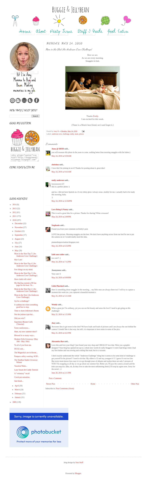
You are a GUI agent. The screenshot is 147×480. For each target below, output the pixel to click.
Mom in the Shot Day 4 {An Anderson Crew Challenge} (25, 265)
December (19, 223)
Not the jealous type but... (24, 314)
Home (93, 384)
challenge (66, 134)
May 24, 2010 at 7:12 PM (61, 262)
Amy (54, 323)
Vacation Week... (20, 366)
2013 (15, 209)
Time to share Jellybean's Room (26, 311)
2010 (15, 220)
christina (55, 165)
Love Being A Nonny (60, 209)
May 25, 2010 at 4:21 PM (61, 333)
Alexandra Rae (58, 341)
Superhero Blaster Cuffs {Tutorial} (23, 323)
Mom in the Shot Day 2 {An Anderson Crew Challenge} (25, 290)
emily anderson (58, 180)
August (18, 239)
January (18, 397)
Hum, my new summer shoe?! (25, 332)
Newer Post (50, 384)
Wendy (54, 305)
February (18, 394)
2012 (15, 212)
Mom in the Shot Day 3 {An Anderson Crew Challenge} (25, 274)
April (17, 386)
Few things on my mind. (23, 270)
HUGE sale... (19, 349)
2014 (15, 205)
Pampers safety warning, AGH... (26, 356)
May (17, 251)
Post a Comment (55, 378)
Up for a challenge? (21, 301)
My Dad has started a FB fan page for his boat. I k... (25, 284)
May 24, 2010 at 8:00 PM (61, 278)
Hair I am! (18, 260)
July (16, 243)
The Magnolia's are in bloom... (26, 353)
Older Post (135, 384)
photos (81, 134)
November (19, 227)
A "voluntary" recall (22, 373)
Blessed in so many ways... (24, 335)
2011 (15, 216)
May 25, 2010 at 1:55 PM (61, 314)
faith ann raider (58, 255)
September (19, 235)
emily (72, 134)
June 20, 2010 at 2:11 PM (61, 373)
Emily (95, 116)
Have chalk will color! (22, 279)
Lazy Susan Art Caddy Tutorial (26, 370)
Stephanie (56, 225)
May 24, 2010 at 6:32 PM (61, 246)
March (17, 390)
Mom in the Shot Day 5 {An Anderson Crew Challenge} (25, 255)
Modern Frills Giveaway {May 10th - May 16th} (26, 340)
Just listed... (18, 381)
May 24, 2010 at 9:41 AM (61, 172)
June (17, 247)
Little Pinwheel (58, 286)
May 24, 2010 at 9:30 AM (61, 156)
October (18, 231)
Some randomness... (22, 328)
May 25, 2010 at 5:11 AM (61, 296)
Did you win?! (19, 318)
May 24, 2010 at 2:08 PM (61, 217)
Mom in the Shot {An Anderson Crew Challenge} (26, 296)
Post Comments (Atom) (65, 388)
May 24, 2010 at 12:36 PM (62, 201)
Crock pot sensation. (22, 377)
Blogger (78, 473)
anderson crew (57, 134)
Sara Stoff (79, 462)
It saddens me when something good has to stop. (26, 306)
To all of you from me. (23, 345)
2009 (15, 402)
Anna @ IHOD (58, 149)
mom (76, 134)
